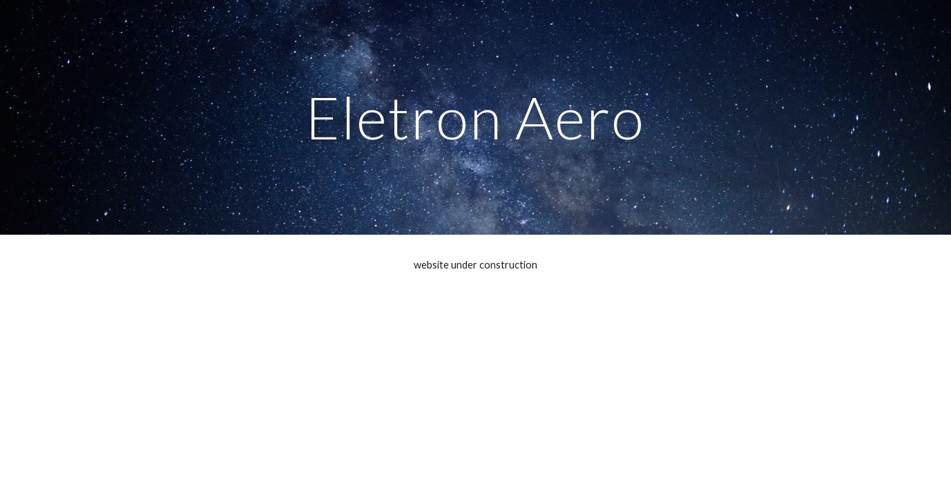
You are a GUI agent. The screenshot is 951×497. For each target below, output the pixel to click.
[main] (475, 117)
